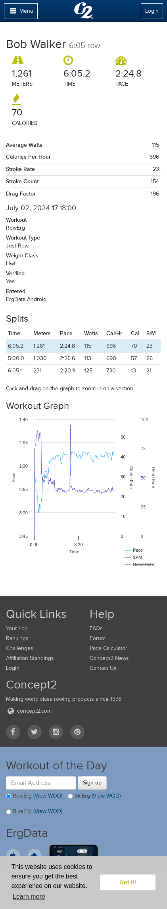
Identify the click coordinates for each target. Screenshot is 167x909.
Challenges (19, 648)
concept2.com (29, 711)
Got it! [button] (127, 882)
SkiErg (94, 796)
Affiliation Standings (30, 658)
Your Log (17, 628)
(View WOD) (47, 796)
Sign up (92, 782)
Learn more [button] (29, 896)
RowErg (34, 796)
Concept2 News (109, 658)
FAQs (96, 628)
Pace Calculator (108, 648)
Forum (98, 638)
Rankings (17, 638)
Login (152, 11)
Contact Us (103, 668)
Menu (20, 13)
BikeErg (34, 812)
